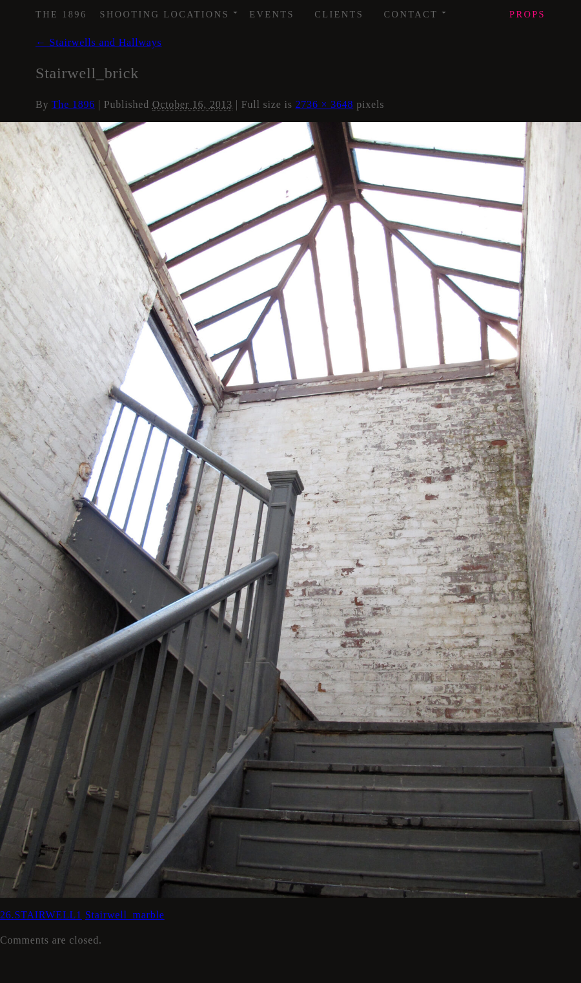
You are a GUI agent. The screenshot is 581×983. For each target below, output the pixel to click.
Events (271, 14)
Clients (338, 14)
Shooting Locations (169, 9)
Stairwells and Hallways (99, 42)
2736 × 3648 (325, 104)
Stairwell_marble (125, 914)
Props (527, 14)
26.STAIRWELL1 (41, 914)
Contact (416, 9)
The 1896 (61, 14)
